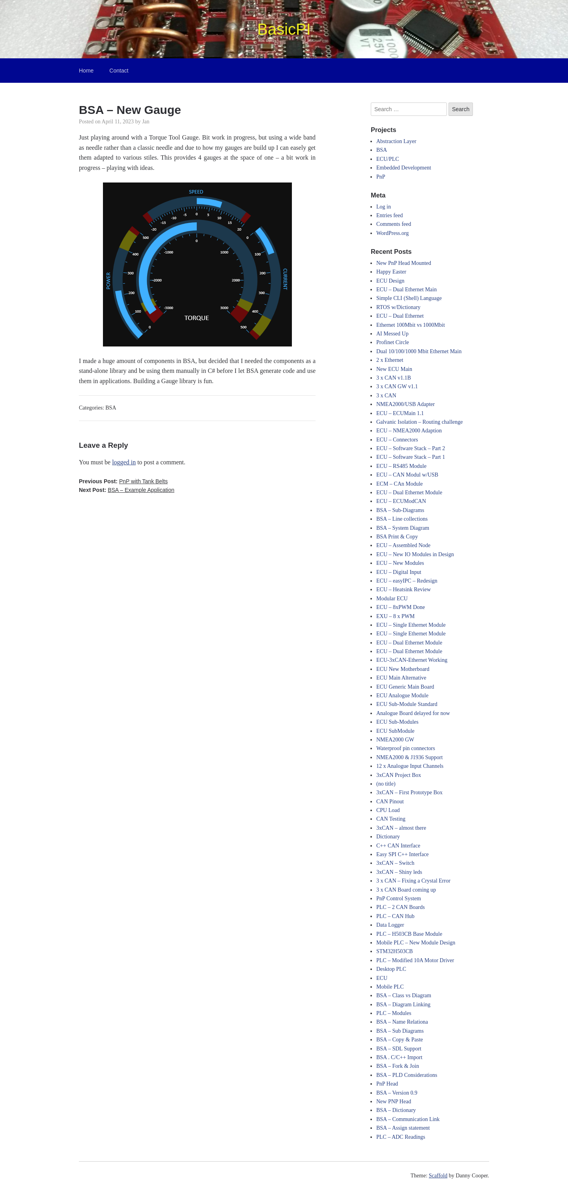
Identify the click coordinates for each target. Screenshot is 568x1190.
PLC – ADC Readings (400, 1137)
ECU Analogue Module (402, 695)
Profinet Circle (392, 342)
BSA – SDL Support (398, 1049)
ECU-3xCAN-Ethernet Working (411, 660)
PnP (380, 177)
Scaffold (438, 1176)
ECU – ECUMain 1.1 (400, 413)
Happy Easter (391, 272)
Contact (118, 70)
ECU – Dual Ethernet (400, 316)
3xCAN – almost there (401, 828)
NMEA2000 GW (395, 740)
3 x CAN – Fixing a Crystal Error (413, 881)
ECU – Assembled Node (403, 545)
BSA (110, 408)
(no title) (386, 784)
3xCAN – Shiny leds (399, 872)
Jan (145, 122)
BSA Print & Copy (397, 537)
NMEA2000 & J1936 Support (409, 757)
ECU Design (390, 281)
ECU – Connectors (397, 440)
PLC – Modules (393, 1013)
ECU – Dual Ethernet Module (409, 492)
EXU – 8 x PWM (395, 616)
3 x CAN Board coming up (406, 890)
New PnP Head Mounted (403, 263)
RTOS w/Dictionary (398, 307)
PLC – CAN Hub (395, 916)
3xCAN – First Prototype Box (409, 792)
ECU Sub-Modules (397, 722)
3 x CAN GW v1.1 (397, 386)
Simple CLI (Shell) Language (409, 298)
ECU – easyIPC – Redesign (406, 581)
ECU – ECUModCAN (401, 501)
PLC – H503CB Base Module (409, 934)
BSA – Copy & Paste (399, 1040)
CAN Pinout (390, 802)
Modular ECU (392, 599)
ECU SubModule (395, 731)
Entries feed (389, 215)
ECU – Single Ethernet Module (411, 625)
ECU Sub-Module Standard (406, 704)
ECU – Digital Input (398, 572)
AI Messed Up (392, 334)
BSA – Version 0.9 (396, 1093)
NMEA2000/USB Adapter (405, 404)
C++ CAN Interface (398, 846)
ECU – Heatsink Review (403, 589)
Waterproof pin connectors (405, 748)
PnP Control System (398, 898)
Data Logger (390, 925)
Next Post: (126, 490)
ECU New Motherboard (403, 669)
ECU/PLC (387, 159)
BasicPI (284, 29)
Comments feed (393, 224)
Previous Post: (123, 481)
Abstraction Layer (396, 141)
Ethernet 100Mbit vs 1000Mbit (410, 325)
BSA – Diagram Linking (403, 1004)
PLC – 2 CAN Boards (400, 907)
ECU (381, 978)
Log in (383, 207)
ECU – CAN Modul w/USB (407, 475)
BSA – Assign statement (403, 1128)
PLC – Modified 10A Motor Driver (415, 960)
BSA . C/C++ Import (399, 1057)
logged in (124, 462)
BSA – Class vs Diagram (403, 995)
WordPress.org (392, 233)
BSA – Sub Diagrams (400, 1031)
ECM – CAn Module (399, 484)
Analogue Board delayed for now (413, 713)
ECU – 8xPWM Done (400, 607)
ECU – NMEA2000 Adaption (409, 431)
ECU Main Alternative (401, 678)
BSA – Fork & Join (397, 1066)
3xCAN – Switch (395, 863)
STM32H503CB (394, 951)
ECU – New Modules (400, 563)
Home (86, 70)
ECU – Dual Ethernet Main (406, 289)
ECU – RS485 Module (401, 466)
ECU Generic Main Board (405, 687)
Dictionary (388, 837)
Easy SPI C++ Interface (402, 854)
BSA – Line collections (402, 519)
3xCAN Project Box (398, 775)
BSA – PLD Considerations (406, 1075)
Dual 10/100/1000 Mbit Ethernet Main (419, 351)
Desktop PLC (391, 969)
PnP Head (387, 1084)
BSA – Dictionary (396, 1110)
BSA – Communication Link (408, 1119)
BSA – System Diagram (402, 528)
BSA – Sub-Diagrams (400, 510)
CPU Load (388, 810)
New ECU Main (394, 369)
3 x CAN (386, 396)
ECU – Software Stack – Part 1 (410, 457)
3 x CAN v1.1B (393, 378)
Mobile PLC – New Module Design (415, 943)
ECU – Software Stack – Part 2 (410, 448)
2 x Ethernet (389, 360)
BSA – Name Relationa (402, 1022)
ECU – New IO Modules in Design (415, 554)
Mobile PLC (390, 987)
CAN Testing (390, 819)
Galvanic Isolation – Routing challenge (419, 422)
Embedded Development (403, 168)
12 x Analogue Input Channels (409, 766)
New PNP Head (393, 1101)
